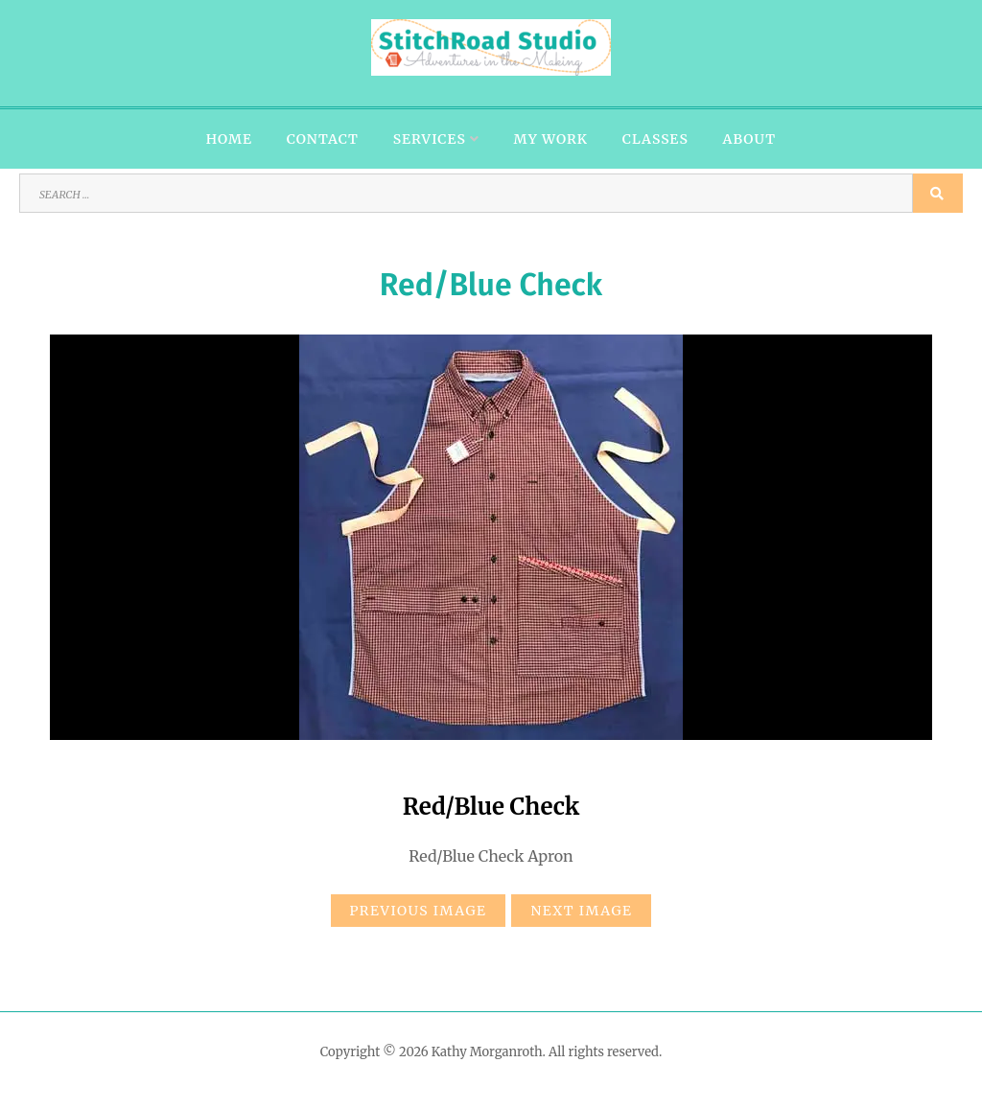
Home (229, 139)
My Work (551, 139)
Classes (655, 139)
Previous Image (418, 910)
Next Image (581, 910)
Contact (323, 139)
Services (429, 139)
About (750, 139)
